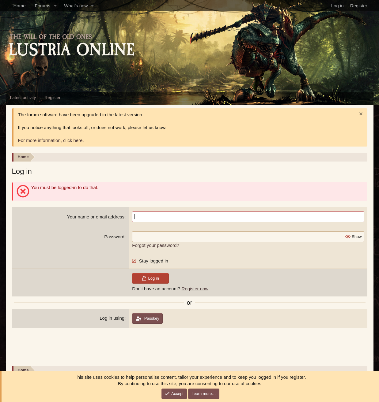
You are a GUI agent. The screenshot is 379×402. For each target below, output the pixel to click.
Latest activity (23, 97)
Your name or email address (95, 216)
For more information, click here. (51, 140)
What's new (76, 5)
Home (19, 5)
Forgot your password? (155, 245)
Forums (43, 5)
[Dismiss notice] (360, 114)
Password (114, 236)
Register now (195, 288)
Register (52, 97)
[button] (55, 5)
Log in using (112, 318)
